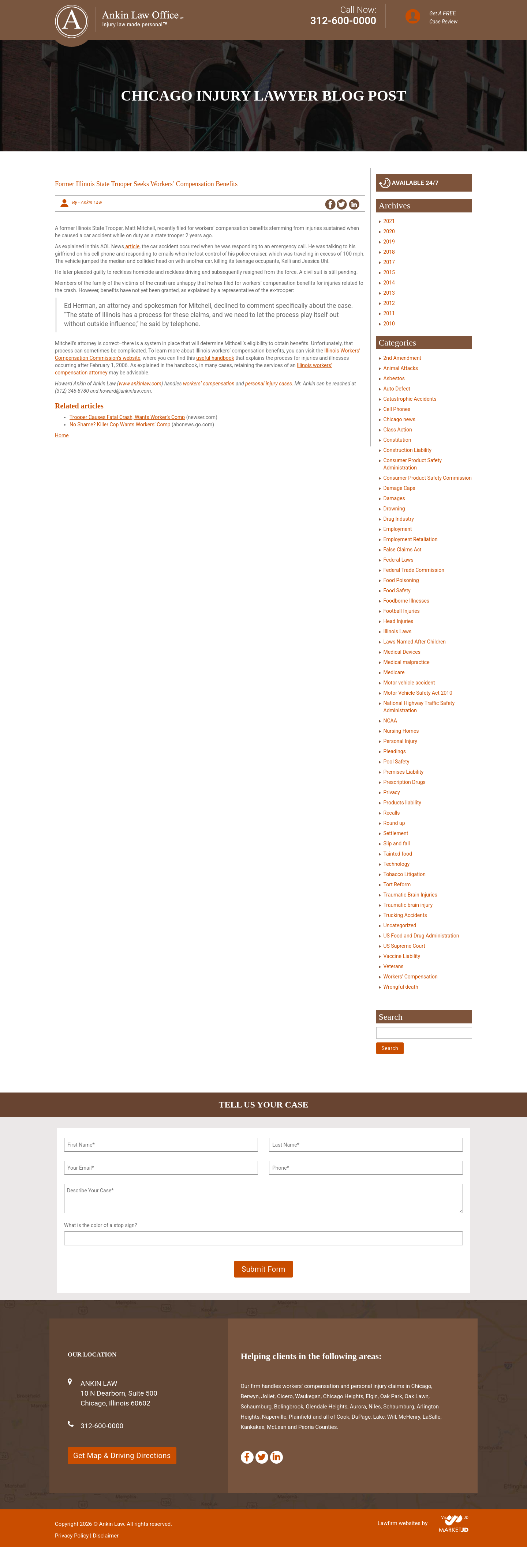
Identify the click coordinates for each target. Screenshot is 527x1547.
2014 (389, 283)
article (131, 246)
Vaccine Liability (402, 956)
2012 (389, 303)
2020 (389, 231)
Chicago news (399, 419)
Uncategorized (400, 925)
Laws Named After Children (415, 642)
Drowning (394, 509)
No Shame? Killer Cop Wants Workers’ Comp (120, 424)
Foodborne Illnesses (407, 601)
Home (62, 435)
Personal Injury (400, 741)
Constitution (397, 440)
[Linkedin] (276, 1457)
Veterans (394, 966)
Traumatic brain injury (408, 905)
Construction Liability (407, 450)
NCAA (390, 721)
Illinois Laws (398, 631)
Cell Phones (397, 409)
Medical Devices (402, 652)
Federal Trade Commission (414, 570)
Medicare (394, 672)
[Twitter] (261, 1457)
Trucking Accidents (405, 915)
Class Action (398, 430)
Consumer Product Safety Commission (428, 478)
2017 (389, 262)
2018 (389, 252)
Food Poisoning (401, 580)
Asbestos (394, 378)
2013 (389, 293)
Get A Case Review (443, 17)
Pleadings (395, 751)
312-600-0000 (343, 21)
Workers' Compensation (411, 977)
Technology (397, 864)
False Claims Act (403, 549)
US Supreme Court (404, 946)
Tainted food (398, 854)
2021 (389, 221)
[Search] (424, 1033)
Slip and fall (397, 843)
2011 (389, 313)
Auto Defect (397, 389)
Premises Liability (404, 772)
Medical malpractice (407, 662)
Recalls (392, 813)
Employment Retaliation (411, 539)
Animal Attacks (401, 368)
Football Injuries (402, 611)
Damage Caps (399, 488)
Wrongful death (401, 987)
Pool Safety (397, 762)
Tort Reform (397, 884)
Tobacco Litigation (405, 874)
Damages (394, 498)
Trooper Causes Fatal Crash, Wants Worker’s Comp (127, 417)
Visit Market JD (454, 1517)
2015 (389, 272)
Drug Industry (399, 519)
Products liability (402, 802)
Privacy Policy (72, 1535)
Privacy (392, 792)
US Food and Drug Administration (421, 936)
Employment (398, 529)
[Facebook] (247, 1457)
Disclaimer (106, 1535)
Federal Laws (399, 560)
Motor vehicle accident (409, 683)
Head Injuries (399, 621)
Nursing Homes (401, 731)
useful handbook (215, 358)
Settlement (396, 833)
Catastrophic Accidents (410, 399)
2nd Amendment (402, 358)
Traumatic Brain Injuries (410, 895)
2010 (389, 324)
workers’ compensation (209, 383)
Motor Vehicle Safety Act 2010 (418, 693)
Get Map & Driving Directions (122, 1455)
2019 (389, 242)
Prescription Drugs (405, 782)
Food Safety (397, 590)
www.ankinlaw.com (140, 383)
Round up (394, 823)
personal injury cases (268, 383)
